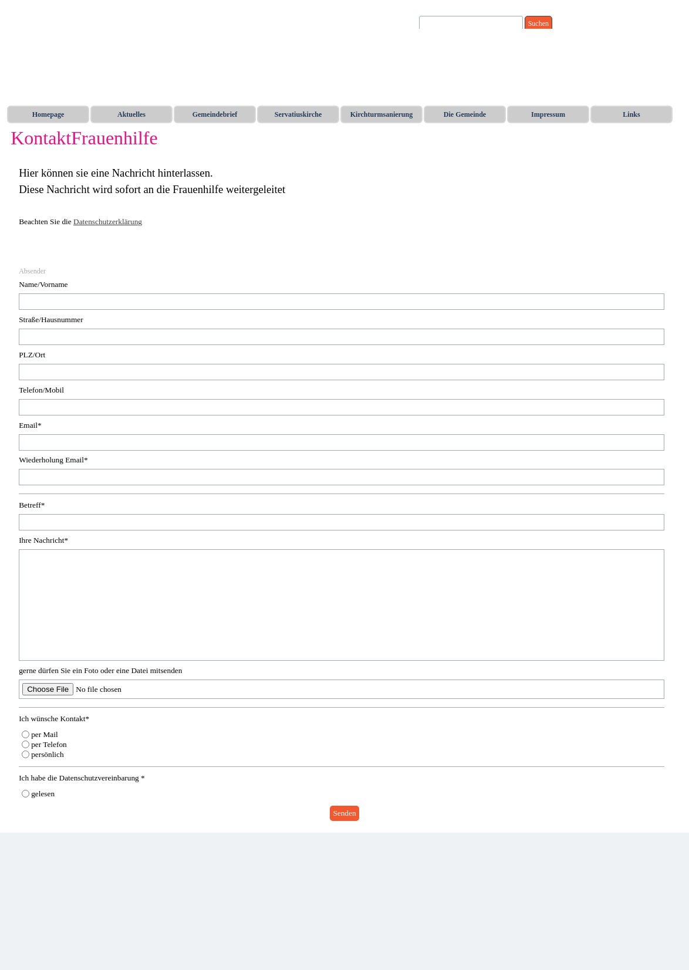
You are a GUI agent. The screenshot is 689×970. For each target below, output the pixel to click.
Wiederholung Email (53, 459)
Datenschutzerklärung (107, 221)
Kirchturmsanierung (381, 114)
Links (631, 114)
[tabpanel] (344, 203)
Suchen (538, 23)
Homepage (48, 114)
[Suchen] (471, 24)
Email (30, 425)
